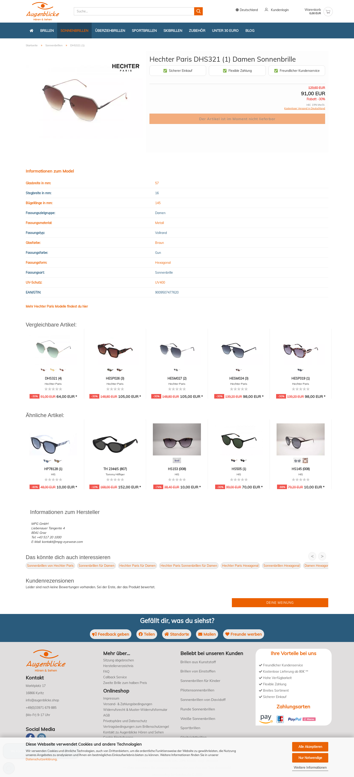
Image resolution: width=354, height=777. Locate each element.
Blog (249, 30)
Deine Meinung (280, 603)
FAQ (106, 672)
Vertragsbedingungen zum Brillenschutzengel (136, 727)
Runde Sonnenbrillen (197, 709)
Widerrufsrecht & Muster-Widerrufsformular (135, 710)
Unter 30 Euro (225, 30)
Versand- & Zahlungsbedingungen (127, 704)
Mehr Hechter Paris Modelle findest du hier (57, 306)
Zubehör (197, 30)
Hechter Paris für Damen (137, 566)
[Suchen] (198, 11)
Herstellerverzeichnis (118, 666)
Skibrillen (172, 30)
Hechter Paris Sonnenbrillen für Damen (189, 566)
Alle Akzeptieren (310, 747)
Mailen (207, 634)
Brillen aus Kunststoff (198, 662)
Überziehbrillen (110, 30)
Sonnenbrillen (74, 30)
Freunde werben (243, 634)
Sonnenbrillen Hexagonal (281, 566)
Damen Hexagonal (318, 566)
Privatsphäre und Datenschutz (125, 721)
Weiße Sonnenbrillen (197, 718)
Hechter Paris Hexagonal (240, 566)
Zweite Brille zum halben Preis (125, 683)
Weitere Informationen (310, 767)
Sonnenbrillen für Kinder (200, 680)
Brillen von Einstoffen (197, 671)
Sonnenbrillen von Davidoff (203, 699)
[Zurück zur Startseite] (31, 30)
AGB (106, 715)
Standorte (176, 634)
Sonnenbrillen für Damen (96, 566)
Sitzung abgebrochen (118, 660)
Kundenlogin (277, 10)
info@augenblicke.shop (42, 700)
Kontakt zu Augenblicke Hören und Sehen (133, 732)
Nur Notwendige (310, 758)
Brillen (47, 30)
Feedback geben (110, 634)
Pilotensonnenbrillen (197, 690)
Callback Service (115, 677)
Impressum (111, 698)
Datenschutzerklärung (41, 759)
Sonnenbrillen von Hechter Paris (50, 566)
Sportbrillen (144, 30)
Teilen (147, 634)
